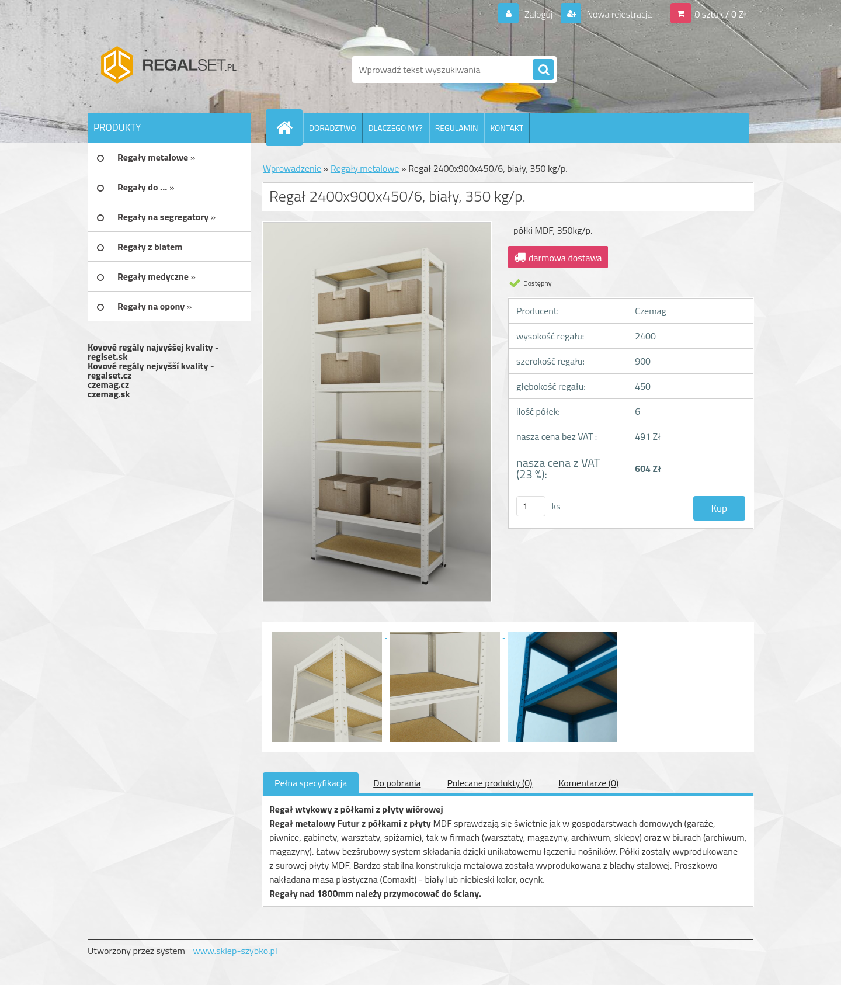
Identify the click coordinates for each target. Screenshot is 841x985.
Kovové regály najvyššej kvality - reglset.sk (153, 351)
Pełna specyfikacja (310, 783)
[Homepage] (289, 127)
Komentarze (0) (588, 783)
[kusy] (530, 506)
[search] (543, 70)
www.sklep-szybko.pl (235, 951)
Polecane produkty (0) (489, 783)
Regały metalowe (365, 168)
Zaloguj (538, 14)
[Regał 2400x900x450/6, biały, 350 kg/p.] (328, 634)
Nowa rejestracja (618, 14)
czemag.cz (108, 384)
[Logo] (168, 69)
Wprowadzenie (292, 168)
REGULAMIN (456, 128)
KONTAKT (506, 128)
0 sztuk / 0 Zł (720, 14)
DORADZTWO (332, 128)
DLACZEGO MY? (396, 128)
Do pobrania (396, 783)
